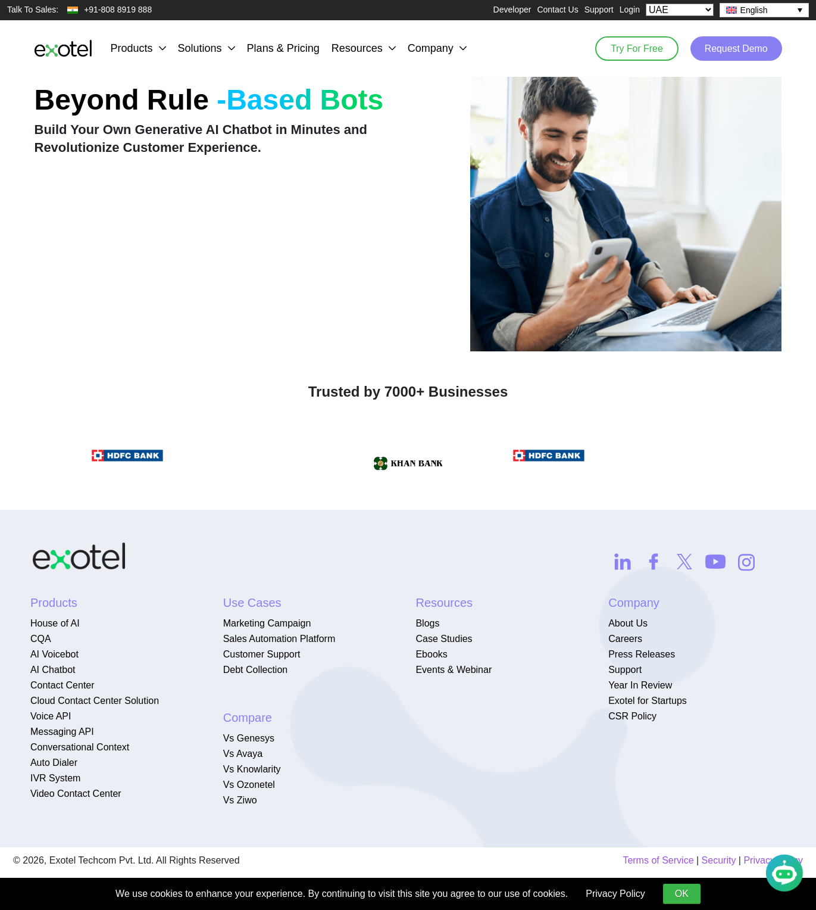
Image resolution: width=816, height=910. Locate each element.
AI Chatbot (53, 670)
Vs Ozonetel (249, 785)
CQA (40, 639)
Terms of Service (658, 860)
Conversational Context (79, 747)
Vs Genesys (248, 738)
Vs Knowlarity (252, 769)
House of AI (55, 623)
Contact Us (557, 9)
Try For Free (634, 48)
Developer (512, 9)
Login (630, 9)
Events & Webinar (453, 670)
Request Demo (735, 48)
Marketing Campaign (267, 623)
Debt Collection (255, 670)
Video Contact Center (75, 794)
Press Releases (641, 654)
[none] (764, 10)
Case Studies (443, 639)
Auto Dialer (53, 763)
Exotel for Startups (647, 701)
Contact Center (62, 685)
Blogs (427, 623)
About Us (628, 623)
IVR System (55, 778)
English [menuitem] (754, 10)
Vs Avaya (242, 754)
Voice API (50, 716)
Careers (625, 639)
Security (719, 860)
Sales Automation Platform (279, 639)
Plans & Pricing (283, 48)
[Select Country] (680, 10)
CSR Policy (632, 716)
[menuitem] (764, 10)
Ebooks (431, 654)
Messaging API (62, 732)
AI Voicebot (54, 654)
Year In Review (640, 685)
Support (599, 9)
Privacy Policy (615, 894)
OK (682, 894)
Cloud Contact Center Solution (94, 701)
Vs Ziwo (240, 800)
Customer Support (262, 654)
